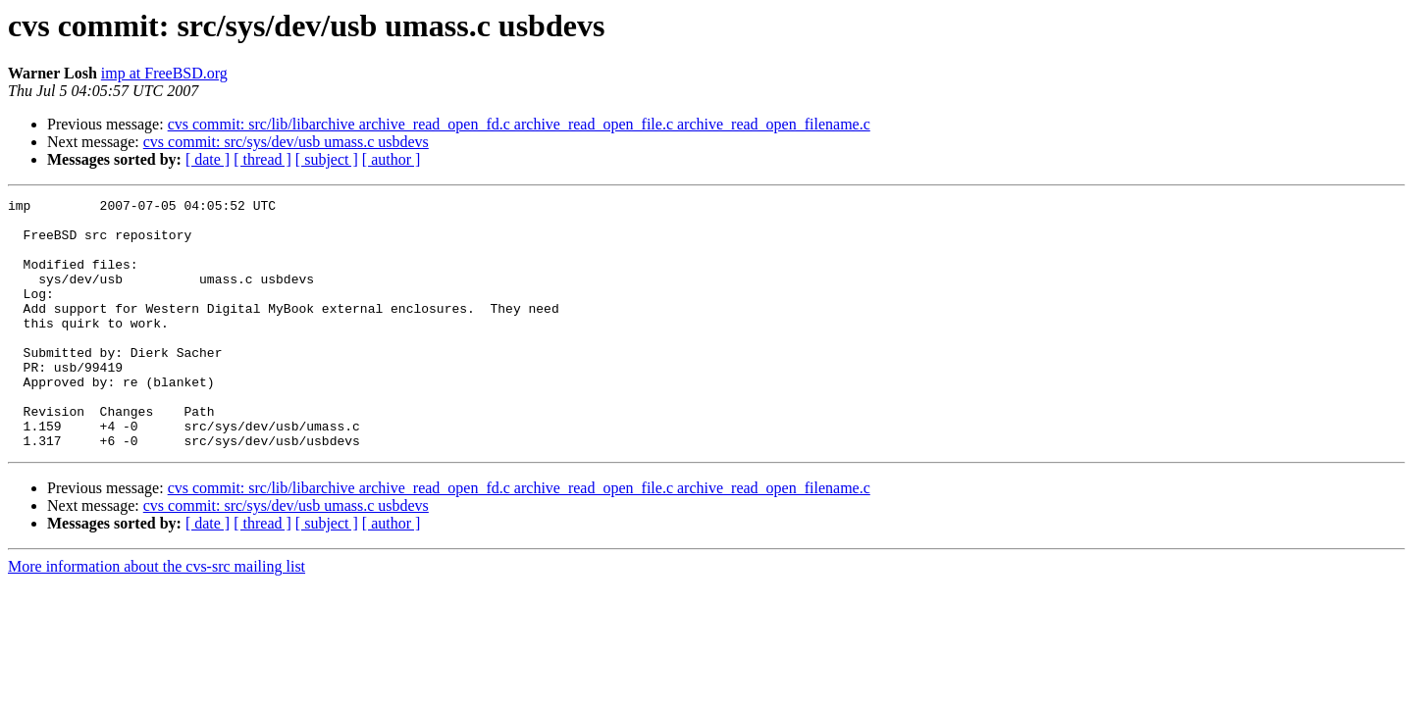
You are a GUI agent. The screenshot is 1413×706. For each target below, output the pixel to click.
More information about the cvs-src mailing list (156, 616)
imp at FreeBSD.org (164, 73)
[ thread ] (262, 159)
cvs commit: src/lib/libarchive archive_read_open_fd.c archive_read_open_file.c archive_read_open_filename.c (519, 124)
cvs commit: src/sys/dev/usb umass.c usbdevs (286, 141)
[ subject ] (326, 159)
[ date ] (207, 159)
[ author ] (391, 159)
